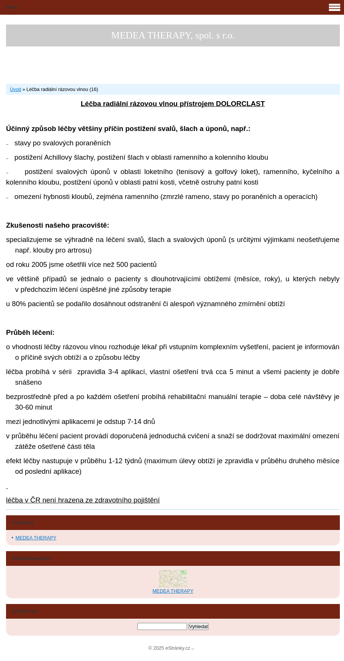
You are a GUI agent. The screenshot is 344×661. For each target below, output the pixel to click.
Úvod (15, 89)
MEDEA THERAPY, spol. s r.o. (173, 35)
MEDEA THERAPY (36, 538)
